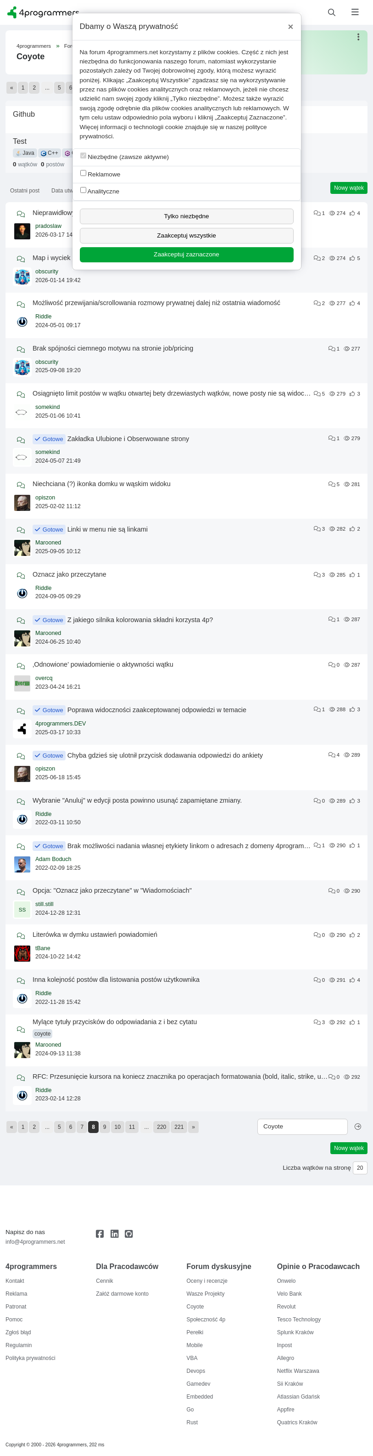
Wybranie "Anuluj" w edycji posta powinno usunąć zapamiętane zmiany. (137, 800)
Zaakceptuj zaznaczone (186, 254)
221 (179, 1127)
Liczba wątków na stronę (317, 1167)
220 (161, 1127)
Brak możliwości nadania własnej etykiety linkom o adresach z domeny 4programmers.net (198, 846)
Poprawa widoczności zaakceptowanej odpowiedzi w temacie (156, 710)
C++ (49, 153)
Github (24, 114)
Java (25, 153)
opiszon (45, 497)
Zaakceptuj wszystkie (186, 235)
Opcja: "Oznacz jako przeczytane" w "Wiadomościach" (112, 890)
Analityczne (100, 191)
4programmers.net (132, 52)
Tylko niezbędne (186, 216)
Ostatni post (24, 190)
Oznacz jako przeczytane (69, 574)
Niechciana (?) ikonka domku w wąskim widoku (102, 483)
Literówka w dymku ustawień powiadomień (95, 934)
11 (132, 1127)
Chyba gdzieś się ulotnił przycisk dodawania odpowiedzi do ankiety (165, 755)
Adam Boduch (53, 859)
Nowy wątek (349, 188)
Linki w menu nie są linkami (107, 529)
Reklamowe (100, 174)
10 (118, 1127)
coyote (42, 1034)
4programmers (34, 46)
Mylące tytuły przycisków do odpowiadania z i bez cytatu (115, 1021)
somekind (47, 407)
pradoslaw (48, 226)
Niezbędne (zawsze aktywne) (124, 156)
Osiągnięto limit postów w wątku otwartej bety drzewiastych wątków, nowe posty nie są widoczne (174, 393)
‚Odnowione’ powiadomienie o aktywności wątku (103, 664)
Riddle (43, 316)
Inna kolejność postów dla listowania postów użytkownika (116, 979)
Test (20, 141)
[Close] (291, 26)
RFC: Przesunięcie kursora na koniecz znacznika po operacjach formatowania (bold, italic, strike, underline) (190, 1076)
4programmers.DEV (60, 723)
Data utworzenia (71, 190)
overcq (44, 678)
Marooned (48, 542)
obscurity (46, 271)
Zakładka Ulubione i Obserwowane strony (128, 438)
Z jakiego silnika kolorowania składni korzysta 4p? (140, 619)
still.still (44, 904)
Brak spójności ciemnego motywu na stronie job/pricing (113, 348)
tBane (42, 948)
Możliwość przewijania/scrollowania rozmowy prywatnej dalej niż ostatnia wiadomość (156, 302)
